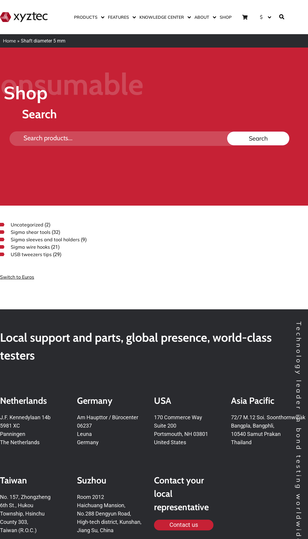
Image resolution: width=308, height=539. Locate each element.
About (204, 17)
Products (88, 17)
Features (120, 17)
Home (9, 41)
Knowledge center (163, 17)
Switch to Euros (17, 277)
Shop (226, 17)
